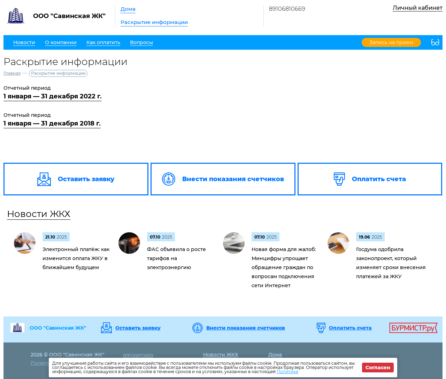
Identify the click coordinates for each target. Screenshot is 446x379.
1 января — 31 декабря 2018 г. (52, 123)
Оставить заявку (138, 327)
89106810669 (287, 9)
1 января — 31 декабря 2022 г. (52, 96)
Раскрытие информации (154, 22)
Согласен (378, 367)
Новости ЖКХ (38, 213)
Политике (287, 371)
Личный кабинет (418, 8)
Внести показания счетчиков (245, 327)
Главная (12, 73)
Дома (128, 9)
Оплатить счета (350, 327)
